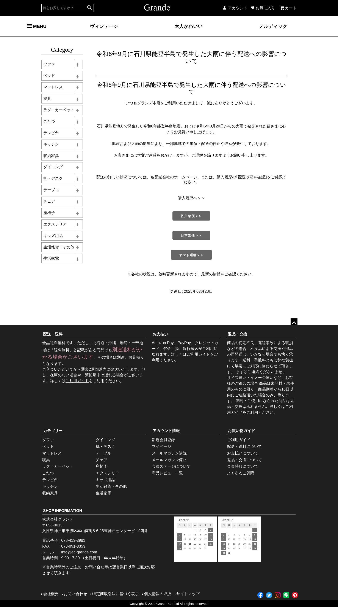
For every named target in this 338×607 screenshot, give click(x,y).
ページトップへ (294, 321)
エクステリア (55, 224)
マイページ (161, 446)
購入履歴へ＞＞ (191, 198)
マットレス (53, 87)
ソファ (49, 64)
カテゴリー (53, 431)
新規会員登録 (163, 440)
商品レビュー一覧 (167, 473)
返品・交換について (244, 460)
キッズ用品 (53, 236)
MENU (36, 26)
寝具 (47, 98)
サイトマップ (188, 594)
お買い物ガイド (241, 431)
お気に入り (263, 8)
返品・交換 (237, 334)
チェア (49, 201)
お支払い (160, 334)
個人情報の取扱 (157, 594)
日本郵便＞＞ (191, 235)
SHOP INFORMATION (62, 510)
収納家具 (51, 156)
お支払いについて (242, 453)
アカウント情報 (166, 431)
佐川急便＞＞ (191, 216)
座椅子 (49, 213)
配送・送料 (53, 334)
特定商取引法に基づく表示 (115, 594)
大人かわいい (189, 26)
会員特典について (242, 466)
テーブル (51, 190)
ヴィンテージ (104, 26)
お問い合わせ (75, 594)
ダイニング (53, 167)
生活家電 (51, 258)
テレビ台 (51, 133)
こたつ (49, 121)
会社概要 (51, 594)
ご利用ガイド (77, 381)
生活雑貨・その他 (58, 247)
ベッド (49, 75)
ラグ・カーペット (58, 110)
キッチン (51, 144)
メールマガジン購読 (169, 453)
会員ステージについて (171, 466)
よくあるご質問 (240, 473)
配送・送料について (244, 446)
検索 (89, 8)
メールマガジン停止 (169, 460)
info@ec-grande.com (79, 552)
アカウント (234, 8)
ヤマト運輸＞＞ (191, 255)
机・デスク (53, 178)
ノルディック (273, 26)
